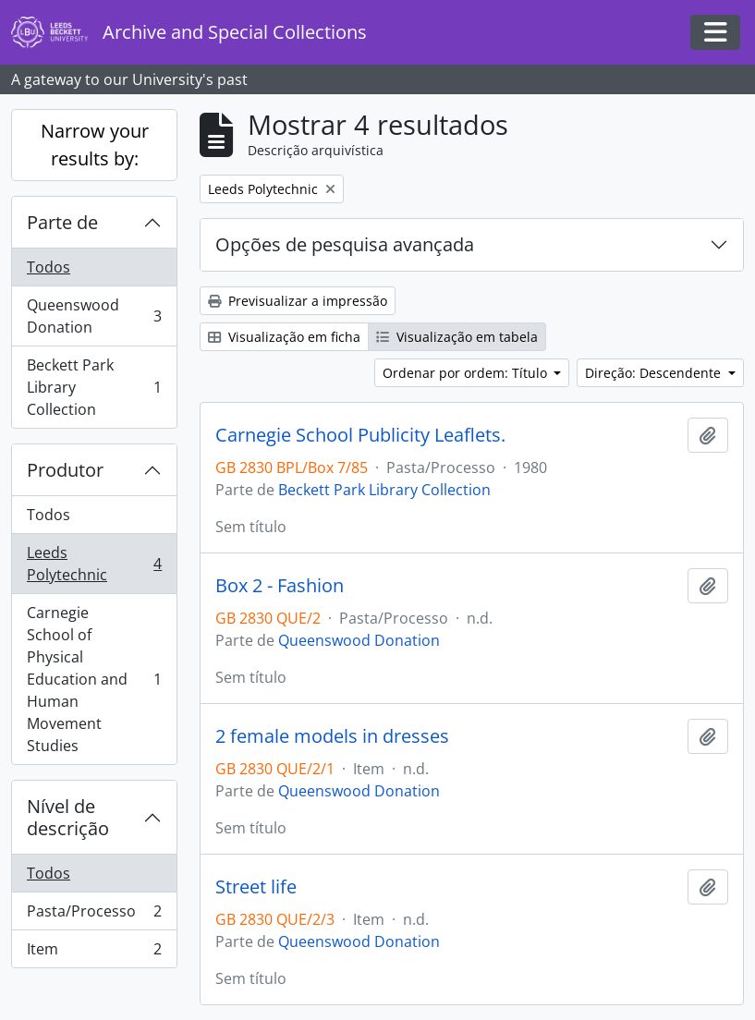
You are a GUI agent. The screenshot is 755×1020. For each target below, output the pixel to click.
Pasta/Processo (94, 915)
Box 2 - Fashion (279, 586)
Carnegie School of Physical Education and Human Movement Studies (94, 679)
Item (94, 952)
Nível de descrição (68, 817)
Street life (256, 887)
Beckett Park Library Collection (94, 387)
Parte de (62, 222)
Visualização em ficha (284, 337)
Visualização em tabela (457, 337)
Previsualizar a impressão (297, 301)
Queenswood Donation (94, 316)
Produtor (65, 469)
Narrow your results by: (95, 144)
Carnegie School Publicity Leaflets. (360, 435)
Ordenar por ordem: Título (467, 373)
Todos (48, 267)
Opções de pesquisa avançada (344, 244)
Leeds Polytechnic (94, 563)
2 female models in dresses (332, 736)
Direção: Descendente (655, 373)
